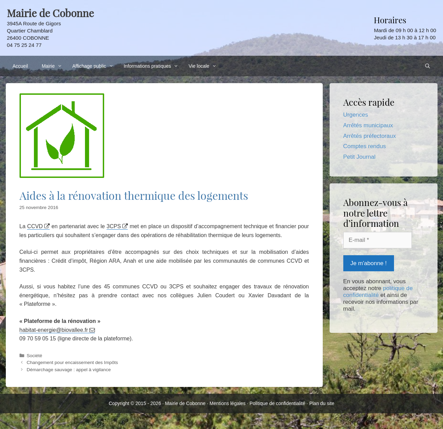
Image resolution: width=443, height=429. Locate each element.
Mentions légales (228, 403)
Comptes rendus (364, 146)
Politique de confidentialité (277, 403)
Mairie (53, 66)
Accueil (20, 66)
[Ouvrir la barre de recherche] (428, 66)
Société (34, 355)
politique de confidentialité (378, 291)
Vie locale (204, 66)
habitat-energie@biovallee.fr (54, 330)
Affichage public (94, 66)
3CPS (114, 226)
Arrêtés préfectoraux (369, 136)
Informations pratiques (153, 66)
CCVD (34, 226)
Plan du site (321, 403)
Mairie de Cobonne (185, 403)
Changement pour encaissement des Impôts (72, 362)
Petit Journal (359, 157)
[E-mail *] (377, 240)
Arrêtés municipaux (368, 125)
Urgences (355, 115)
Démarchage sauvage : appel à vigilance (69, 369)
